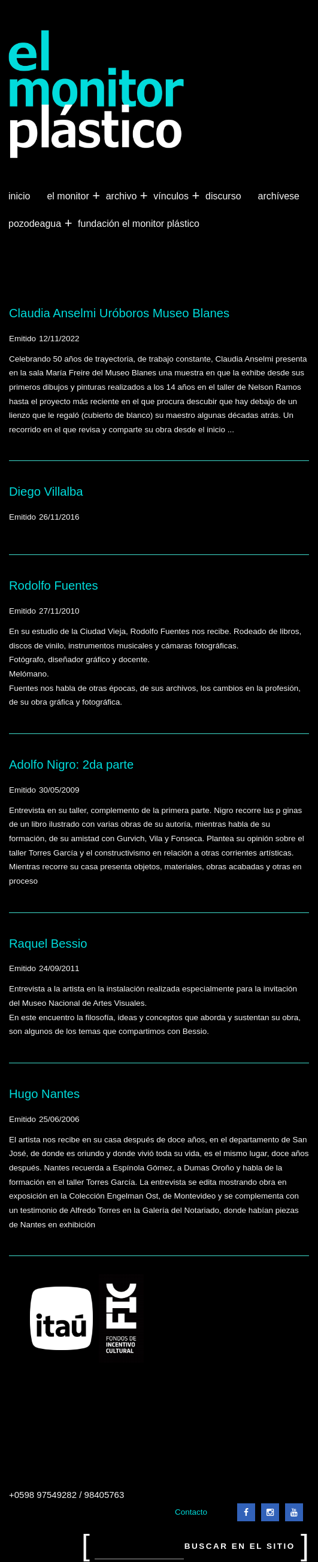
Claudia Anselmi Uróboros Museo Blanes (119, 313)
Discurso (223, 196)
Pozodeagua (35, 224)
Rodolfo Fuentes (53, 585)
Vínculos (172, 196)
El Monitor (69, 196)
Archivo (123, 196)
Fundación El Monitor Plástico (138, 224)
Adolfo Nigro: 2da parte (71, 764)
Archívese (278, 196)
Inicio (19, 196)
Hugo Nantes (44, 1093)
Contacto (191, 1512)
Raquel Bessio (48, 943)
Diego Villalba (46, 491)
